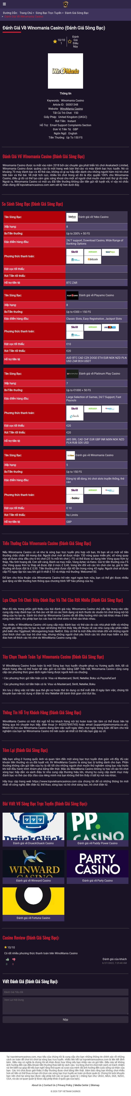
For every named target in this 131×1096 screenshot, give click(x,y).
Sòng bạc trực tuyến (48, 13)
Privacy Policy (65, 1085)
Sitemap (95, 1085)
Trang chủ (26, 13)
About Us (36, 1085)
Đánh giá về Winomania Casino (24, 16)
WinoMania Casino (71, 108)
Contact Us (49, 1085)
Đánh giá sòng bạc (77, 13)
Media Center (82, 1085)
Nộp (65, 1019)
